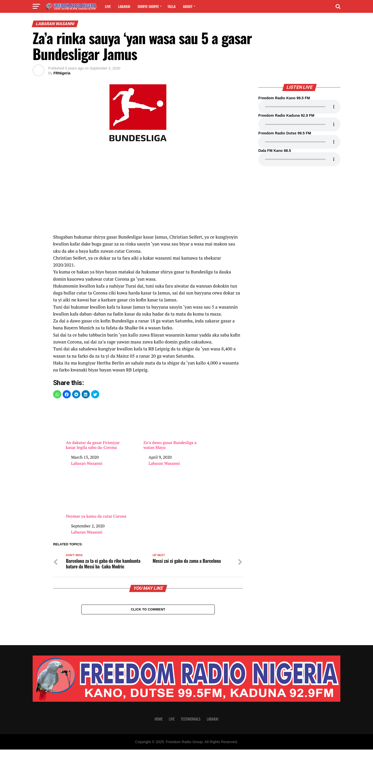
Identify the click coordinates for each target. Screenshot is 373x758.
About (187, 6)
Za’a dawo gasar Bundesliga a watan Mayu (173, 426)
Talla (172, 6)
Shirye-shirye (148, 6)
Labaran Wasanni (86, 463)
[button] (57, 394)
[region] (148, 190)
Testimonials (190, 727)
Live (108, 6)
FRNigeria (61, 73)
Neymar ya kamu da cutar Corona (96, 498)
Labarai (124, 6)
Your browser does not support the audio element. (299, 107)
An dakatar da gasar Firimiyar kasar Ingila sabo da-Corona (96, 426)
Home (159, 727)
